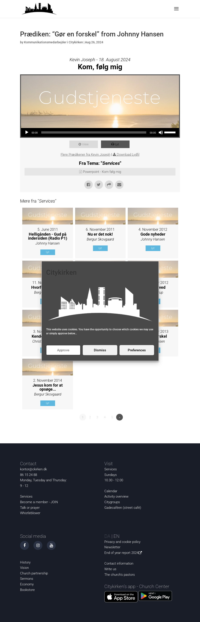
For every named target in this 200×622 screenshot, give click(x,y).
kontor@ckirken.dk (33, 469)
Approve (63, 350)
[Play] (27, 132)
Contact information (118, 563)
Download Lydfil (128, 155)
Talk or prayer (30, 508)
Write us (110, 569)
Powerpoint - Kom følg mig (102, 172)
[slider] (93, 132)
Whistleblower (30, 513)
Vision (24, 568)
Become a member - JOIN (39, 502)
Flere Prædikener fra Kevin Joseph (85, 155)
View (86, 144)
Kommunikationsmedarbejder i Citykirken (53, 42)
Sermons (26, 579)
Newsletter (112, 547)
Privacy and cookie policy (122, 542)
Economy (27, 584)
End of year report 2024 (124, 553)
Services (26, 496)
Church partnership (34, 573)
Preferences (137, 350)
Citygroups (112, 502)
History (25, 562)
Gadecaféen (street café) (122, 508)
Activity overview (116, 496)
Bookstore (27, 590)
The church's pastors (119, 575)
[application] (100, 132)
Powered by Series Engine (163, 429)
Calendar (110, 491)
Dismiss (100, 350)
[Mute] (161, 132)
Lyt (118, 144)
